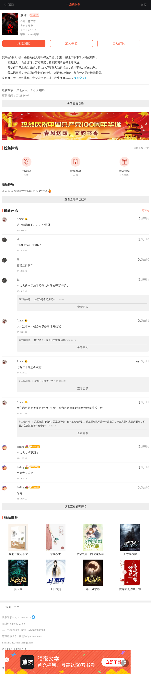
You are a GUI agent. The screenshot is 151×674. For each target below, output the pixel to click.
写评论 (145, 210)
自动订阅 (119, 43)
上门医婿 (55, 589)
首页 (143, 4)
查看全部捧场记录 (75, 199)
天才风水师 (130, 554)
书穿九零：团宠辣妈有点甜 (93, 554)
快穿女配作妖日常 (130, 589)
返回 (9, 4)
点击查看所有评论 (75, 506)
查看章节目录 (75, 103)
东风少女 (55, 554)
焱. (18, 239)
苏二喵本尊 (24, 299)
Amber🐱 (22, 218)
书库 (16, 607)
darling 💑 (23, 446)
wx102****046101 (23, 190)
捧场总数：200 (141, 148)
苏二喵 (32, 21)
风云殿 (18, 589)
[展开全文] (79, 77)
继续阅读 (23, 43)
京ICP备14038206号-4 (14, 648)
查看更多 (82, 306)
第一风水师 (93, 589)
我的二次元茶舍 (18, 554)
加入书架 (71, 43)
